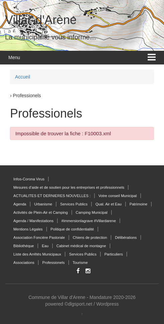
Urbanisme (43, 204)
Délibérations (126, 237)
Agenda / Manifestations (33, 221)
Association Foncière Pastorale (39, 237)
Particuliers (113, 254)
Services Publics (74, 204)
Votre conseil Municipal (118, 196)
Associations (23, 263)
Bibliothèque (23, 246)
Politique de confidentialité (72, 229)
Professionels (53, 263)
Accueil (22, 76)
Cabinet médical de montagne (81, 246)
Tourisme (80, 263)
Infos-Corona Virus (28, 179)
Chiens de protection (90, 237)
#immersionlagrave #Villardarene (88, 221)
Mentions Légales (28, 229)
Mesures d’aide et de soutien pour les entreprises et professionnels (68, 187)
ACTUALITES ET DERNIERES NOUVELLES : (52, 196)
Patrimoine (138, 204)
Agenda (19, 204)
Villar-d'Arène (40, 20)
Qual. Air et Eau (109, 204)
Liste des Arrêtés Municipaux (37, 254)
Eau (45, 246)
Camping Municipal (92, 212)
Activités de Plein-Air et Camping (40, 212)
